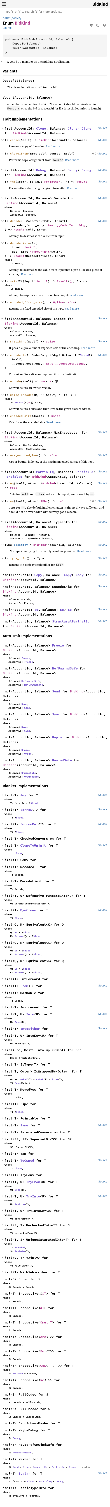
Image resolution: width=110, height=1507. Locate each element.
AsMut (39, 1079)
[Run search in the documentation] (55, 12)
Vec (43, 381)
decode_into (20, 243)
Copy (38, 575)
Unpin (57, 737)
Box (43, 1351)
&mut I (29, 247)
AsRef (23, 1079)
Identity (21, 544)
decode (15, 221)
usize (70, 302)
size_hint (18, 341)
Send (56, 691)
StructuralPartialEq (71, 621)
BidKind (100, 4)
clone (14, 140)
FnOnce (19, 402)
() (71, 281)
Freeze (58, 645)
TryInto (33, 1196)
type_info (18, 558)
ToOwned (27, 1160)
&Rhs (44, 501)
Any (23, 795)
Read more (53, 146)
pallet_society (12, 18)
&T (44, 1293)
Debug (41, 170)
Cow (43, 1366)
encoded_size (21, 416)
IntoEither (30, 1029)
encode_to (18, 355)
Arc (43, 1337)
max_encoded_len (23, 455)
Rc (42, 1380)
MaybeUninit (40, 251)
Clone (41, 128)
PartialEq (45, 472)
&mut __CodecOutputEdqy (65, 363)
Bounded (20, 1247)
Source (7, 28)
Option (58, 302)
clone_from (19, 153)
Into (30, 1014)
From (24, 986)
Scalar (24, 1473)
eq (12, 483)
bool (13, 487)
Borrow (26, 810)
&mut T (46, 1322)
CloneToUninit (33, 845)
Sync (56, 714)
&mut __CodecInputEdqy (66, 225)
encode (15, 381)
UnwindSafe (62, 760)
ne (12, 501)
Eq (36, 610)
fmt (12, 181)
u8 (49, 381)
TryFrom (33, 1182)
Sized (84, 355)
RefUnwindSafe (65, 668)
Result (81, 181)
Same (24, 1125)
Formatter (52, 181)
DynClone (28, 910)
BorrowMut (29, 824)
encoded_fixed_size (26, 302)
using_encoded (21, 395)
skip (13, 281)
